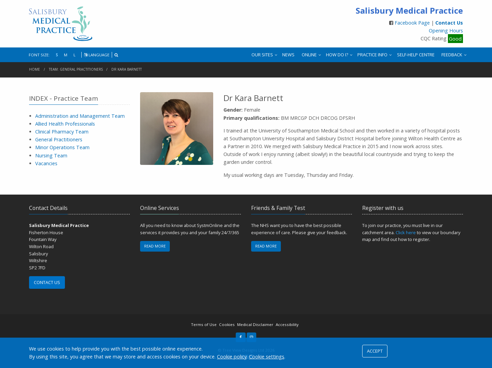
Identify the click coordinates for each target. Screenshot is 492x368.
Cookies (227, 324)
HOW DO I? (337, 55)
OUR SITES (262, 55)
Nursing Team (51, 155)
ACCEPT (375, 351)
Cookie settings (266, 356)
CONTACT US (47, 282)
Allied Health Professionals (65, 124)
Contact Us (449, 22)
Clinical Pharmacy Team (61, 131)
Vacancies (46, 163)
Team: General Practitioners (76, 69)
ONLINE (309, 55)
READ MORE (155, 246)
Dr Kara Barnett (126, 69)
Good (455, 38)
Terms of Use (204, 324)
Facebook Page (413, 22)
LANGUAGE (96, 54)
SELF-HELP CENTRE (416, 55)
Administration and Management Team (80, 116)
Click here (406, 232)
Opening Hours (446, 30)
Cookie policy (232, 356)
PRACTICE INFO (372, 55)
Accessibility (287, 324)
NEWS (288, 55)
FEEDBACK (451, 55)
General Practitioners (58, 139)
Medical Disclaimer (255, 324)
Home (34, 69)
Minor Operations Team (62, 147)
